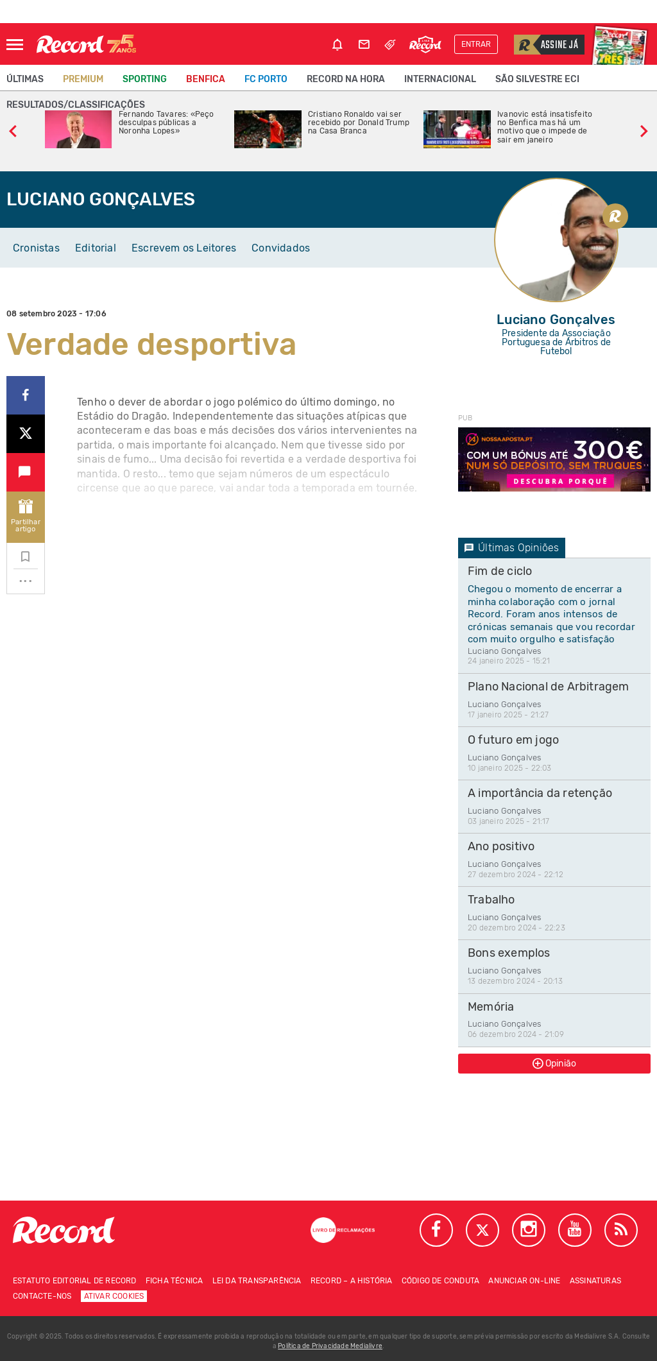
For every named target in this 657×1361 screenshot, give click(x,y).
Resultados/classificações (75, 104)
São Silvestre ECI (537, 79)
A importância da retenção (540, 793)
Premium (83, 79)
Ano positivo (501, 846)
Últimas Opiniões (512, 548)
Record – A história (352, 1280)
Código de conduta (440, 1280)
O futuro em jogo (513, 740)
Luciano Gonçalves (504, 651)
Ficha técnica (174, 1280)
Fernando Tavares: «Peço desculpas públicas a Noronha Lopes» (166, 122)
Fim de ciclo (500, 571)
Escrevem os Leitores (184, 248)
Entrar (476, 44)
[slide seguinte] (644, 130)
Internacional (440, 79)
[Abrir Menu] (14, 44)
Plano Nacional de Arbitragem (548, 687)
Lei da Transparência (257, 1280)
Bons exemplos (509, 953)
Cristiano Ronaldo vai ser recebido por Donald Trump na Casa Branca (358, 122)
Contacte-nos (42, 1296)
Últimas (25, 79)
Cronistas (36, 248)
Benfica (205, 79)
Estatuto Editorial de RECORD (75, 1280)
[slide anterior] (12, 130)
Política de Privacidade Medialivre (330, 1346)
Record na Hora (346, 79)
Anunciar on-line (524, 1280)
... (26, 577)
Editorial (95, 248)
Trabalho (491, 900)
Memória (491, 1007)
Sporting (145, 79)
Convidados (281, 248)
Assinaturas (595, 1280)
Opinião (555, 1063)
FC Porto (265, 79)
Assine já (546, 45)
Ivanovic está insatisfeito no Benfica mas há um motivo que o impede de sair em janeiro (544, 127)
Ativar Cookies (114, 1296)
